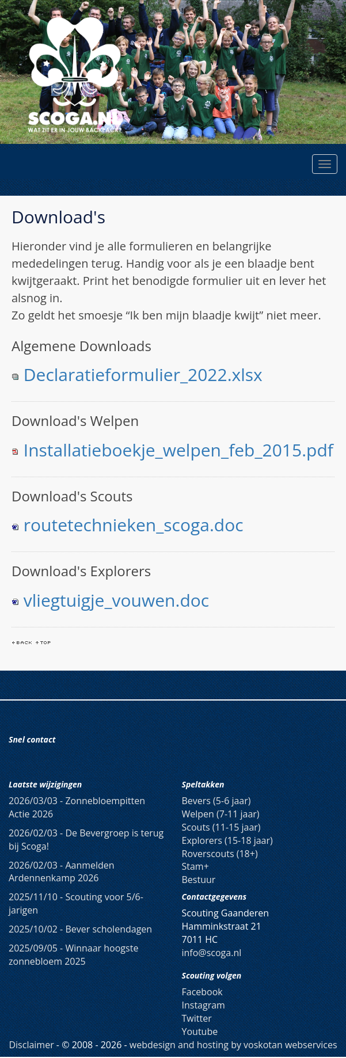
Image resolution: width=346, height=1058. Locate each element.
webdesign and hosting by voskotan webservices (233, 1044)
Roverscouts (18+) (220, 853)
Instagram (203, 1005)
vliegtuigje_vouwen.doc (116, 600)
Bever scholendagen (80, 929)
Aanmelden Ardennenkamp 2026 (62, 872)
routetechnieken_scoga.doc (134, 524)
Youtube (200, 1031)
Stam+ (195, 866)
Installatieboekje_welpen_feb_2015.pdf (178, 450)
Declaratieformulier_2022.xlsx (143, 374)
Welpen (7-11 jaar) (221, 814)
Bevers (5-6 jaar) (216, 800)
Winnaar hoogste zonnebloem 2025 (73, 955)
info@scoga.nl (212, 952)
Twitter (197, 1018)
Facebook (202, 991)
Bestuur (199, 879)
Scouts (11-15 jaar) (221, 827)
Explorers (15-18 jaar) (227, 840)
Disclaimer (31, 1044)
